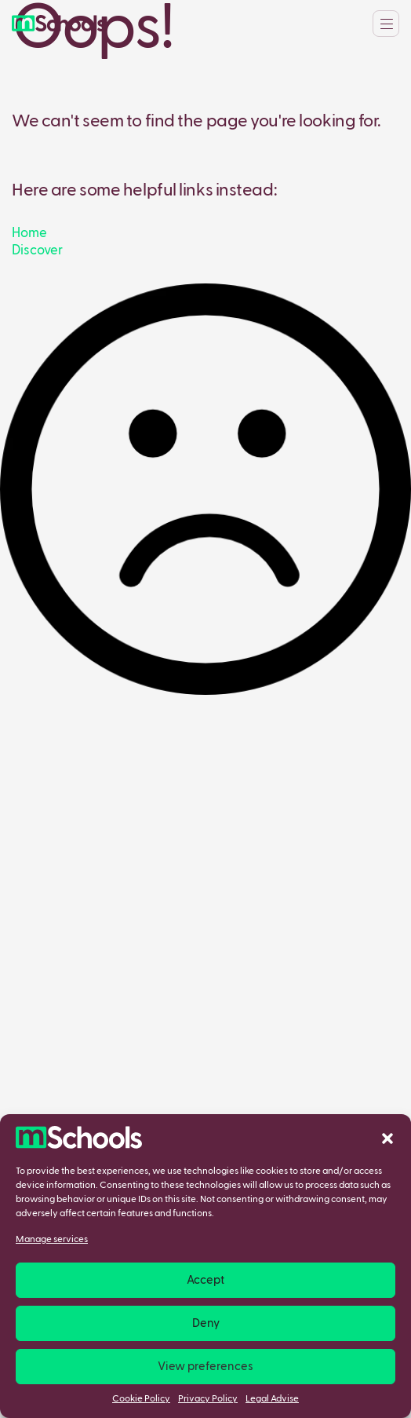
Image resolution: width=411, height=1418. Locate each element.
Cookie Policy (141, 1399)
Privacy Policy (208, 1399)
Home (29, 233)
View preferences (205, 1366)
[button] (387, 1138)
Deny (206, 1323)
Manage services (52, 1239)
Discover (37, 251)
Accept (205, 1280)
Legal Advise (272, 1399)
